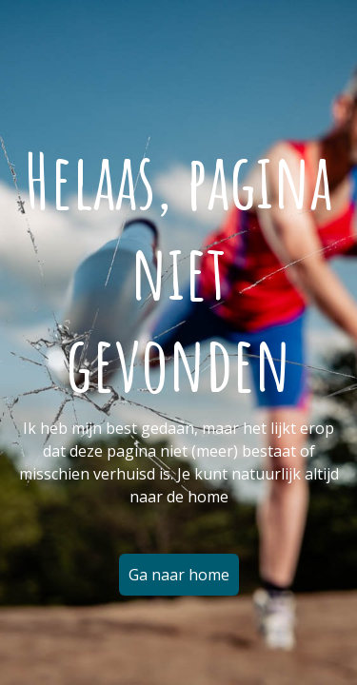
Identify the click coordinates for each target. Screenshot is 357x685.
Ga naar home (179, 574)
